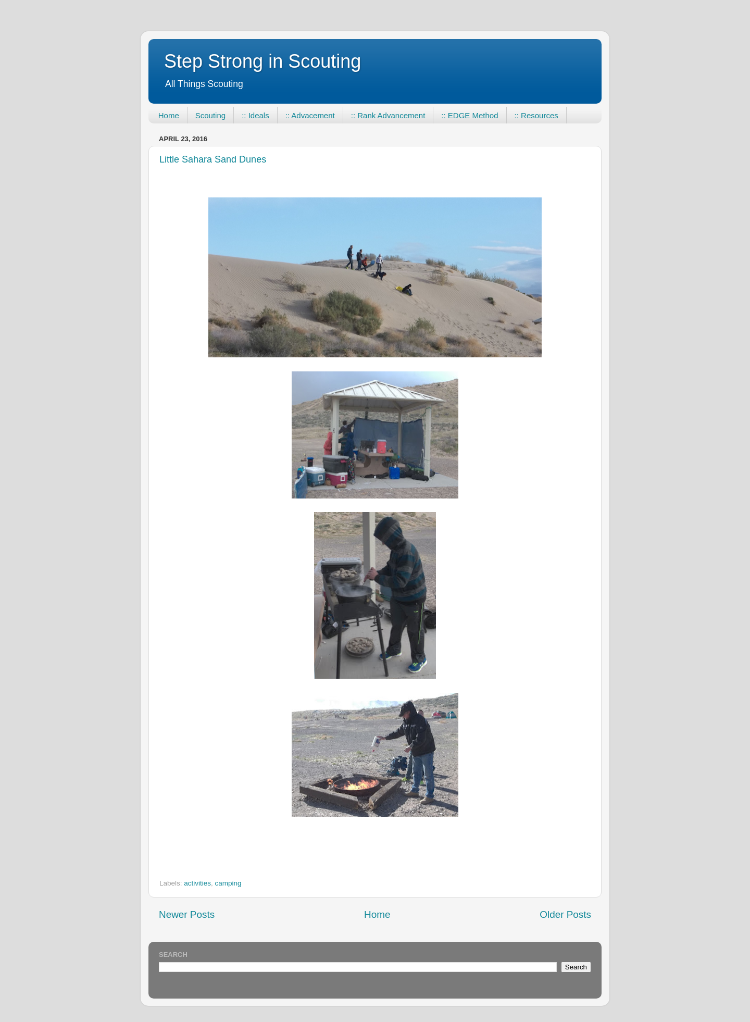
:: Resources (536, 115)
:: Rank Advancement (388, 115)
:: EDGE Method (469, 115)
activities (197, 883)
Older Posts (565, 914)
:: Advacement (310, 115)
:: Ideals (255, 115)
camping (228, 883)
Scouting (210, 115)
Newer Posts (187, 914)
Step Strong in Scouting (262, 61)
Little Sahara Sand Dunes (212, 159)
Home (168, 115)
